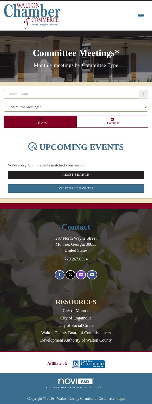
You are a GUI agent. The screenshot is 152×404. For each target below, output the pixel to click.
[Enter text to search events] (71, 94)
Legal (120, 399)
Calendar (112, 121)
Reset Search (76, 174)
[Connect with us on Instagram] (81, 274)
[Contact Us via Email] (92, 274)
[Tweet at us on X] (70, 274)
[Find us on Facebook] (60, 274)
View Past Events (76, 188)
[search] (143, 94)
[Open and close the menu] (103, 16)
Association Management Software (76, 383)
